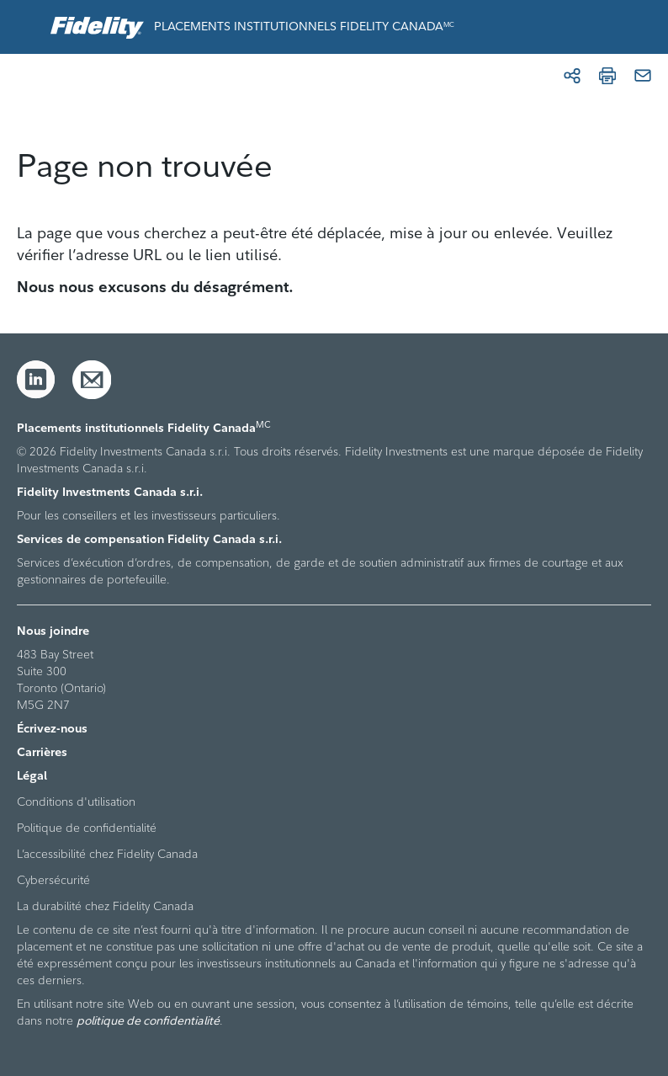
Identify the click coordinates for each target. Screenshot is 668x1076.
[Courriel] (642, 75)
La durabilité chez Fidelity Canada (105, 906)
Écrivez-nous (52, 728)
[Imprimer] (607, 75)
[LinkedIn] (36, 379)
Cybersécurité (53, 879)
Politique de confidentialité (86, 827)
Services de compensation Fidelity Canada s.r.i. (149, 538)
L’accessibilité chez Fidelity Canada (107, 853)
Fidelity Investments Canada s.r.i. (110, 491)
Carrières (42, 751)
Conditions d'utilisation (76, 801)
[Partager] (572, 75)
